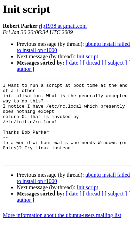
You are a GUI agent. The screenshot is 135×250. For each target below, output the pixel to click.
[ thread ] (93, 63)
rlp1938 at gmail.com (63, 26)
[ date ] (73, 63)
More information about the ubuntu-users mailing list (62, 231)
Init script (87, 56)
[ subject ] (116, 63)
